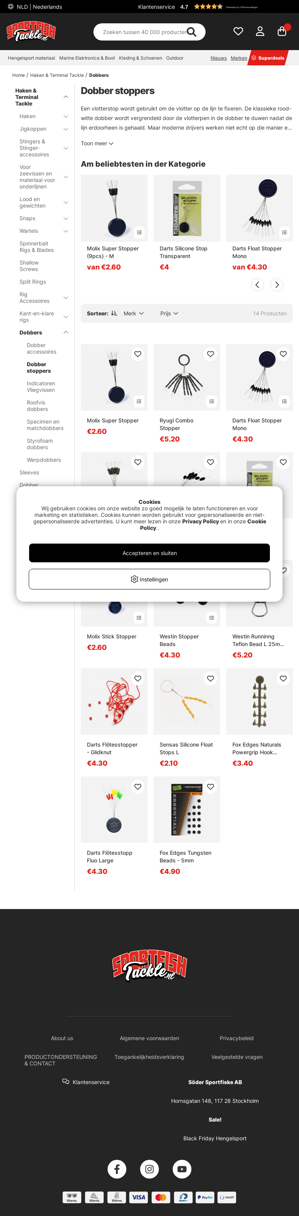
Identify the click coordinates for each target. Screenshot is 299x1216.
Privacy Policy (200, 521)
